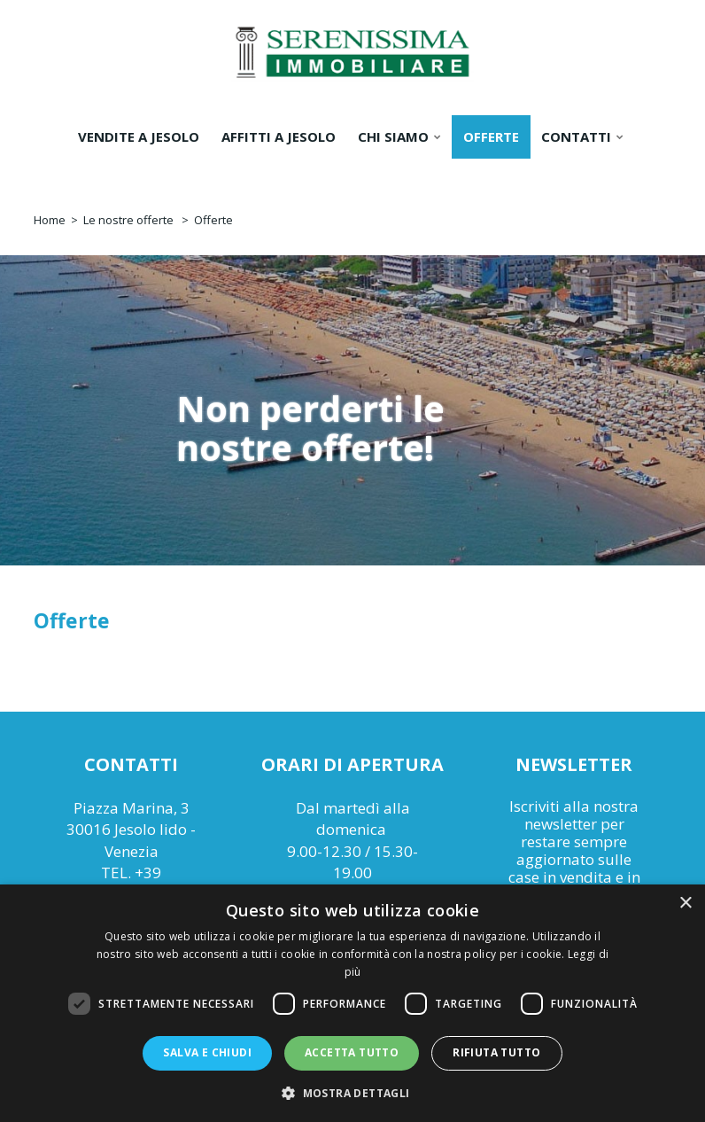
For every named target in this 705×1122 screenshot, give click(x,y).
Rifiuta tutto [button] (496, 1052)
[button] (352, 1092)
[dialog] (352, 1003)
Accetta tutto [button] (352, 1052)
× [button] (685, 903)
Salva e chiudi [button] (207, 1052)
